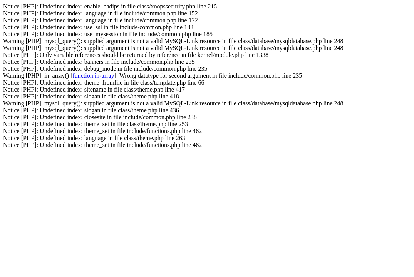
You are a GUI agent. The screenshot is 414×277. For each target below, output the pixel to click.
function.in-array (93, 75)
